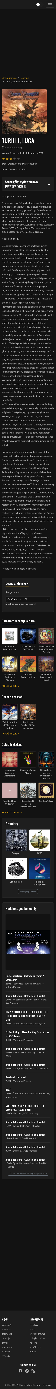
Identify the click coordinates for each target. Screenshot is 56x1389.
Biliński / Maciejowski (40, 883)
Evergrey (16, 853)
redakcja (34, 1325)
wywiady (6, 1356)
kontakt (33, 1351)
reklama (33, 1342)
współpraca (35, 1347)
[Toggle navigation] (50, 5)
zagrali (5, 1342)
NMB (39, 853)
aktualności (7, 1325)
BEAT (8, 1089)
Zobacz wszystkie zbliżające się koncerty (28, 1173)
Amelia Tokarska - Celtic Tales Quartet (25, 996)
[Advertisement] (28, 41)
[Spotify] (27, 1371)
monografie (7, 1347)
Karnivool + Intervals (16, 1077)
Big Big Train (16, 881)
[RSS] (33, 1371)
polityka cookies (37, 1338)
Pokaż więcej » (10, 686)
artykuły (6, 1351)
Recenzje (24, 77)
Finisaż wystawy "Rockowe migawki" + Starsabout (25, 978)
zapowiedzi (7, 1334)
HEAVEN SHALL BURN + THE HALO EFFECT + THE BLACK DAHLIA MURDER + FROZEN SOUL (28, 1016)
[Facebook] (20, 1371)
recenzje (6, 1338)
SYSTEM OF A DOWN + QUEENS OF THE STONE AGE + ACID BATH (25, 1107)
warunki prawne (37, 1334)
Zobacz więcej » (11, 812)
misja (32, 1329)
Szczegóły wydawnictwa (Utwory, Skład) (21, 184)
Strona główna (9, 77)
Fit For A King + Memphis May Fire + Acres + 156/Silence (27, 1034)
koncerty (6, 1329)
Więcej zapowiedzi (28, 891)
